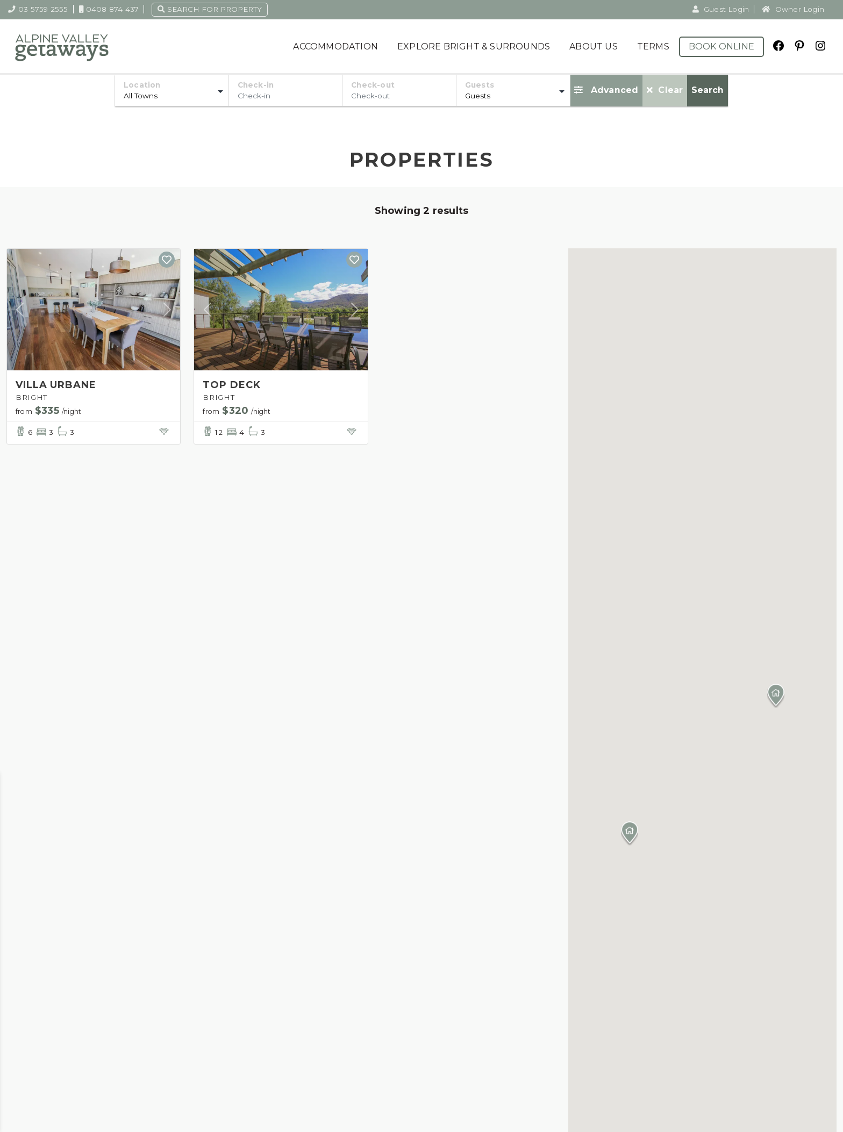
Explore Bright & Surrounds (473, 46)
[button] (775, 696)
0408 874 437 (109, 9)
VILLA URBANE (56, 385)
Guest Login (720, 9)
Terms (653, 46)
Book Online (721, 46)
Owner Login (793, 9)
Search (707, 90)
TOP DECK (231, 385)
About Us (593, 46)
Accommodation (335, 46)
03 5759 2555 (38, 9)
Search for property (210, 9)
